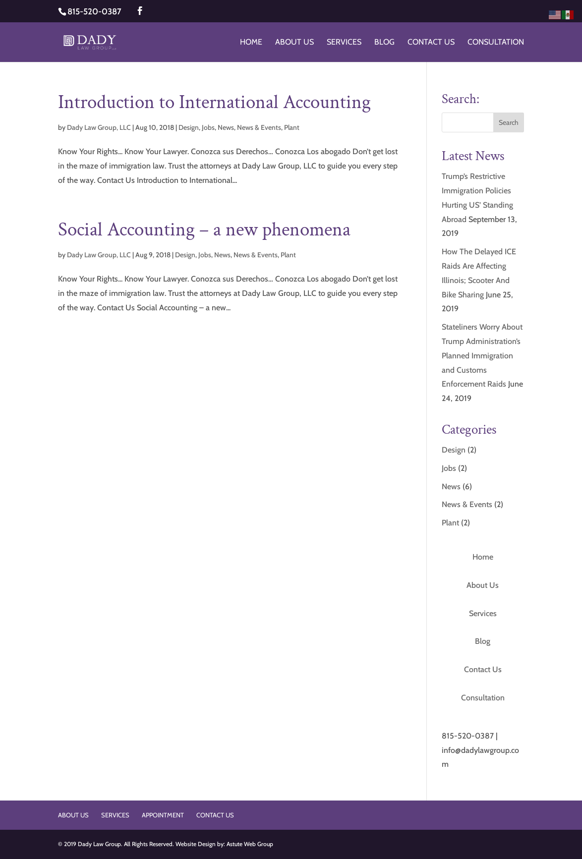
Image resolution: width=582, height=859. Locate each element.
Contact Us (431, 43)
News (226, 127)
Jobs (208, 127)
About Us (294, 43)
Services (344, 43)
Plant (291, 127)
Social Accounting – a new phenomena (204, 229)
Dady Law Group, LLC (99, 127)
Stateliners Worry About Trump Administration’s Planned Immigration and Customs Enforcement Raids (482, 355)
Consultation (495, 43)
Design (188, 127)
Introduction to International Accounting (214, 102)
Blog (384, 43)
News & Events (259, 127)
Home (251, 43)
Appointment (163, 815)
